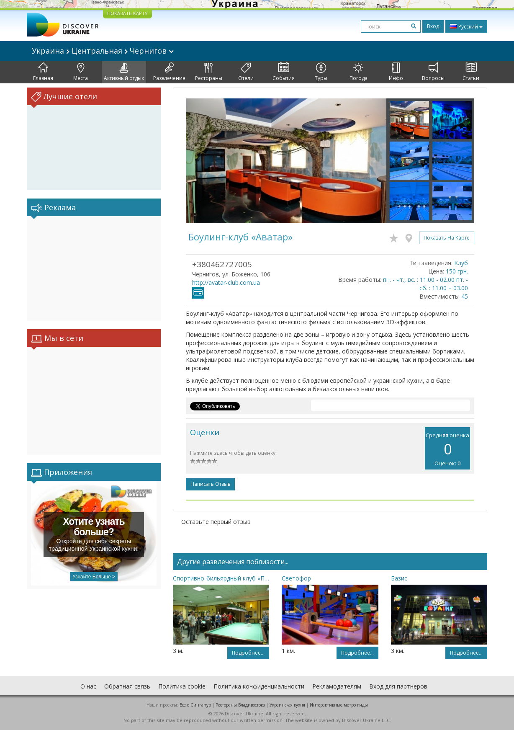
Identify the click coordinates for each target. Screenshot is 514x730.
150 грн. (457, 271)
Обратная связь (127, 686)
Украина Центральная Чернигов (103, 51)
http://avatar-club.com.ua (226, 282)
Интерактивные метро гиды (339, 705)
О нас (88, 686)
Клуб (461, 263)
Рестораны (208, 72)
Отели (246, 72)
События (283, 72)
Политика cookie (182, 686)
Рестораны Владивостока (240, 705)
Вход (433, 26)
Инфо (396, 72)
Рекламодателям (336, 686)
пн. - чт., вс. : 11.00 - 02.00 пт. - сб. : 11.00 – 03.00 (425, 284)
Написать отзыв (210, 484)
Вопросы (433, 72)
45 (464, 296)
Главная (43, 72)
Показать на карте (447, 237)
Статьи (471, 72)
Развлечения (169, 72)
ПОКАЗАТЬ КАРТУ (127, 13)
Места (80, 72)
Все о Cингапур (195, 705)
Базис (399, 578)
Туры (321, 72)
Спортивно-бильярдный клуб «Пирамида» (221, 578)
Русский (466, 26)
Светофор (296, 578)
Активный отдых (124, 72)
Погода (359, 72)
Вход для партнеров (398, 686)
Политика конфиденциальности (258, 686)
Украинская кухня (287, 705)
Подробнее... (248, 652)
